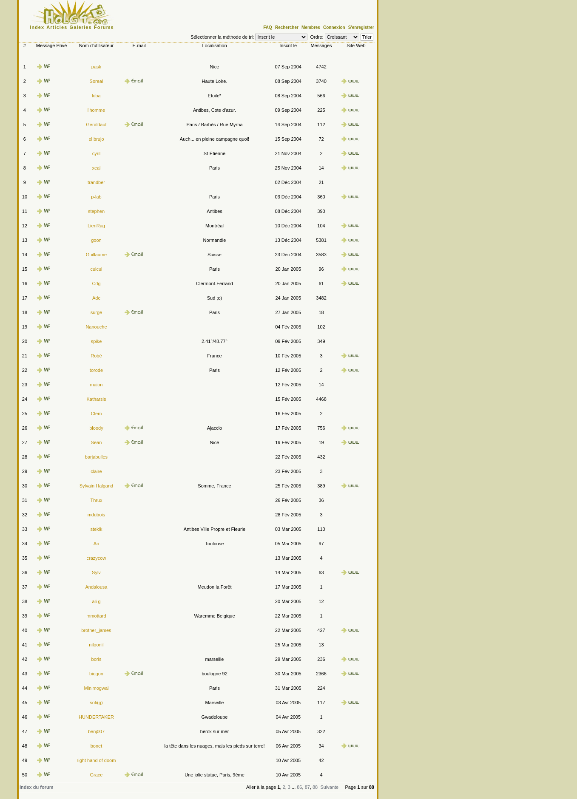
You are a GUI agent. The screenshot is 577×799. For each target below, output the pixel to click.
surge (96, 312)
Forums (104, 27)
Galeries (81, 27)
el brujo (96, 139)
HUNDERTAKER (96, 717)
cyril (96, 153)
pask (96, 66)
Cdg (96, 283)
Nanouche (96, 326)
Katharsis (96, 399)
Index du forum (36, 787)
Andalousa (96, 586)
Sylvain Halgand (97, 485)
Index (37, 27)
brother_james (96, 630)
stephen (96, 211)
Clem (96, 413)
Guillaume (96, 254)
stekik (96, 529)
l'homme (96, 110)
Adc (96, 297)
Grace (96, 774)
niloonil (96, 644)
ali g (96, 601)
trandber (96, 182)
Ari (96, 543)
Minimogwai (96, 688)
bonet (96, 745)
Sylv (96, 572)
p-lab (96, 196)
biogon (96, 673)
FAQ (267, 27)
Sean (96, 442)
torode (96, 370)
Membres (310, 27)
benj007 (96, 731)
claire (96, 471)
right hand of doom (96, 760)
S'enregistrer (361, 27)
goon (96, 240)
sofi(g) (96, 702)
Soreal (96, 81)
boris (96, 659)
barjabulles (96, 456)
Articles (56, 27)
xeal (96, 167)
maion (96, 384)
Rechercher (286, 27)
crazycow (96, 558)
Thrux (96, 500)
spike (96, 341)
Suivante (329, 787)
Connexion (334, 27)
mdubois (96, 514)
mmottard (96, 615)
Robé (96, 355)
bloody (96, 428)
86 (299, 787)
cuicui (96, 269)
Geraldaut (96, 124)
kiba (96, 95)
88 (315, 787)
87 (307, 787)
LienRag (96, 225)
